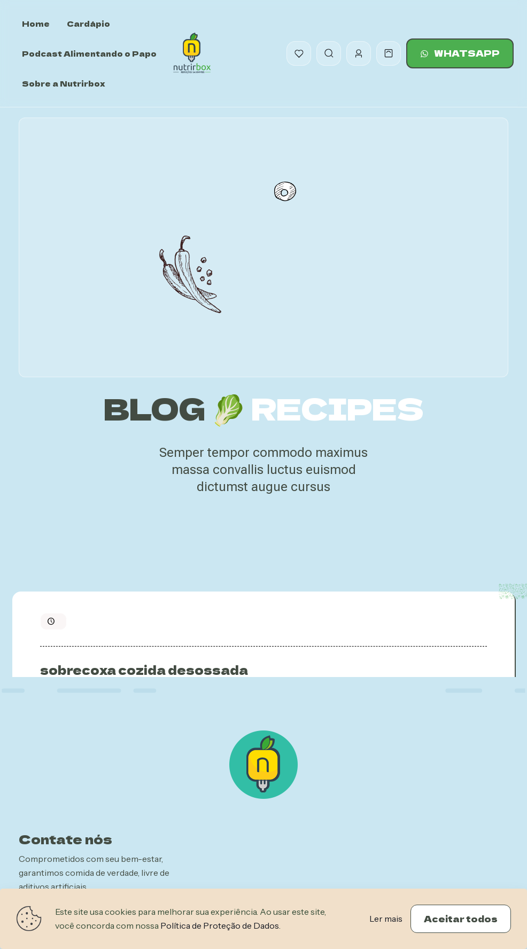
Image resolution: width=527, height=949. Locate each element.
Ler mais (385, 918)
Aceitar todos (461, 918)
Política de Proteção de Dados (219, 925)
